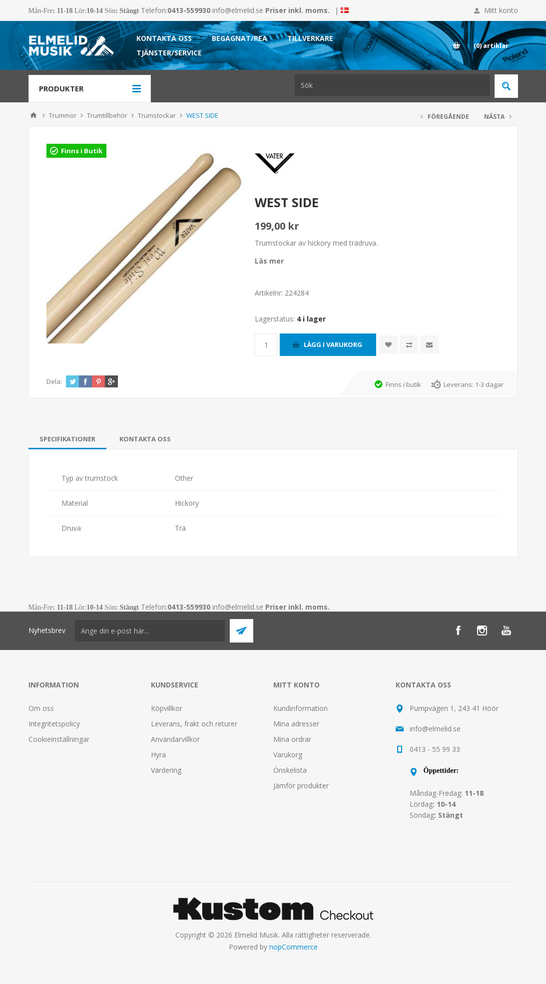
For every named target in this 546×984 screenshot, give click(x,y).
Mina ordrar (292, 739)
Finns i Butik (81, 150)
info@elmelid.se (237, 10)
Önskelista (290, 770)
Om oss (41, 708)
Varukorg (287, 754)
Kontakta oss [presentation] (145, 438)
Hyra (158, 754)
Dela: (54, 381)
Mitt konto (501, 10)
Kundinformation (300, 708)
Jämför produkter (301, 785)
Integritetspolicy (54, 723)
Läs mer (269, 261)
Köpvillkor (166, 708)
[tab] (67, 438)
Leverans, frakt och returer (194, 723)
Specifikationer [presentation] (67, 438)
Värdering (166, 770)
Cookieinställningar (58, 739)
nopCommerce (293, 947)
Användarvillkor (175, 739)
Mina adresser (296, 723)
